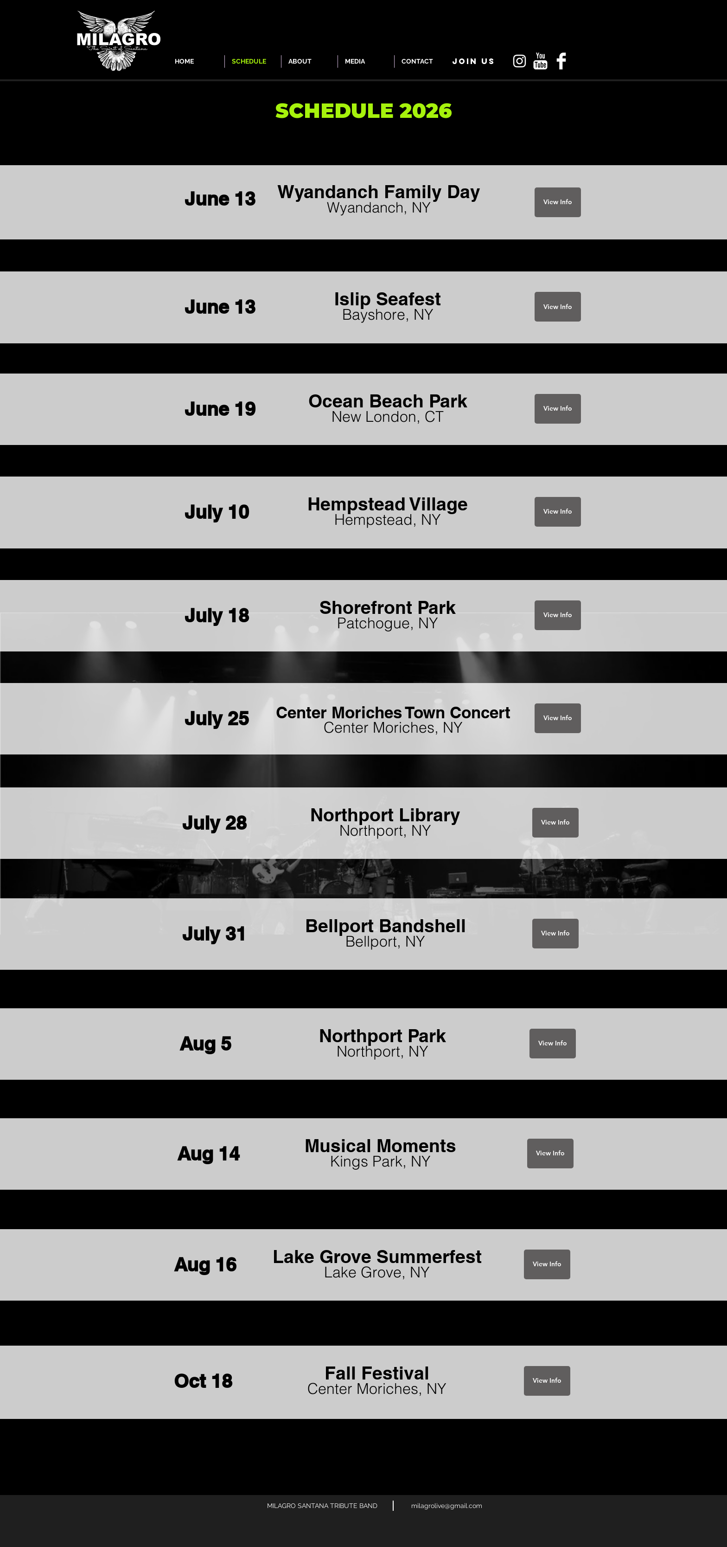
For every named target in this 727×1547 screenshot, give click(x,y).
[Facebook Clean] (561, 61)
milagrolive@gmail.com (446, 1505)
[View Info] (558, 202)
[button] (473, 61)
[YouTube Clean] (540, 61)
